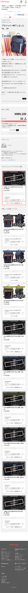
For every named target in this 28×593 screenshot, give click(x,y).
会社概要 (17, 553)
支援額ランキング (5, 558)
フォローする (14, 130)
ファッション (17, 11)
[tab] (20, 14)
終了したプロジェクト (5, 553)
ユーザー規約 (17, 566)
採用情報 (3, 581)
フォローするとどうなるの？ (14, 132)
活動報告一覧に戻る (6, 22)
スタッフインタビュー (19, 554)
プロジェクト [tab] (7, 14)
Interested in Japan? (5, 582)
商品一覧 (3, 566)
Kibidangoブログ (18, 558)
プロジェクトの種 (5, 556)
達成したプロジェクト (5, 555)
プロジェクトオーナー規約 (20, 568)
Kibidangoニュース (18, 556)
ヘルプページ (4, 577)
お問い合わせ (4, 579)
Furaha (10, 11)
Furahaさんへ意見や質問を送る (8, 160)
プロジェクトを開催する (6, 559)
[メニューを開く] (25, 2)
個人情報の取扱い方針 (19, 569)
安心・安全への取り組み (20, 559)
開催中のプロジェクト (5, 552)
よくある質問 (4, 576)
